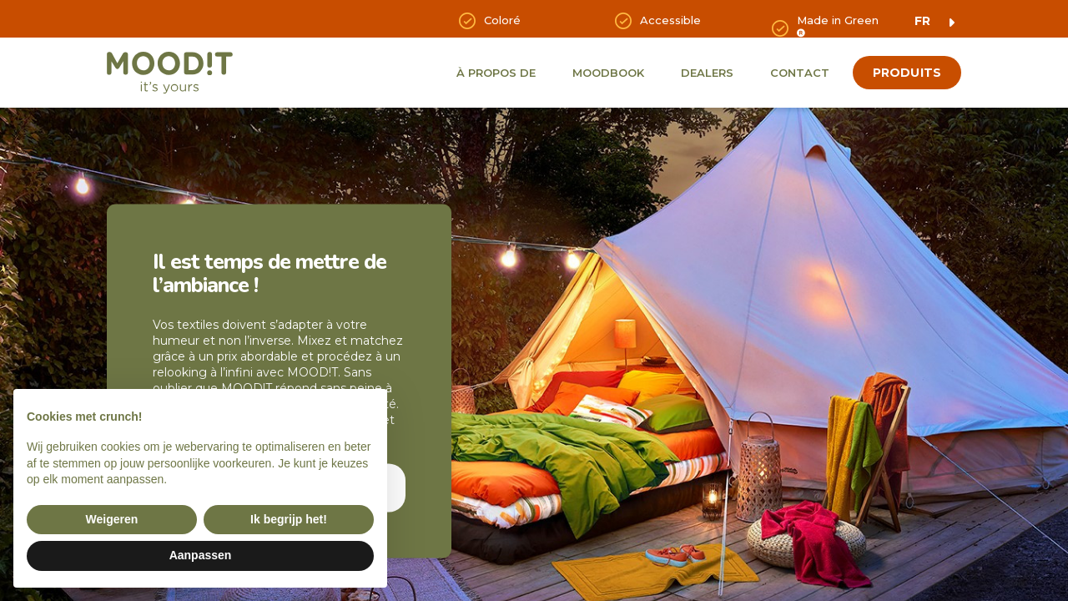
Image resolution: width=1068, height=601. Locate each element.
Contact (799, 72)
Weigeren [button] (112, 519)
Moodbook (608, 72)
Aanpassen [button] (200, 555)
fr (922, 20)
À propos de (496, 72)
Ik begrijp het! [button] (288, 519)
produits (907, 72)
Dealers (707, 72)
